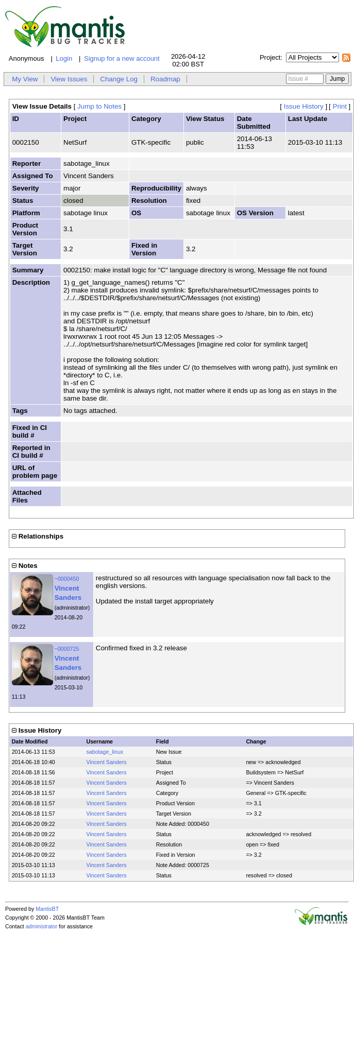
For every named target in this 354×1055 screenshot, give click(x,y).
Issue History (304, 106)
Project (270, 57)
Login (64, 58)
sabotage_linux (105, 752)
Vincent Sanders (107, 762)
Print (340, 106)
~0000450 (67, 579)
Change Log (119, 79)
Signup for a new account (122, 58)
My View (25, 79)
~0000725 (67, 649)
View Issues (68, 79)
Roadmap (165, 79)
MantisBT (47, 909)
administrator (42, 926)
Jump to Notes (99, 106)
